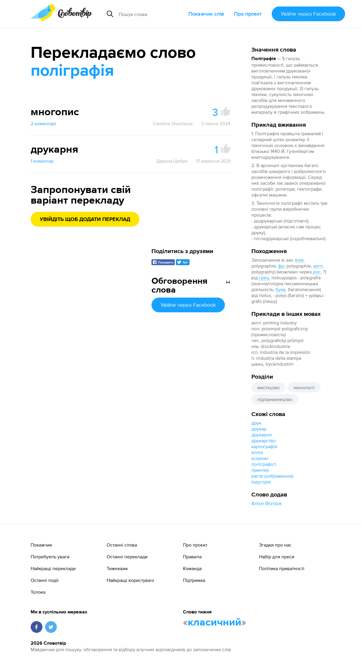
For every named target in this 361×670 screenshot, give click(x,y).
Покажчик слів (206, 14)
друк (256, 422)
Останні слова (122, 544)
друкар (258, 428)
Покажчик (41, 544)
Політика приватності (281, 568)
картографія (264, 446)
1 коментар (42, 161)
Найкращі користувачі (130, 580)
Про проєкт (248, 14)
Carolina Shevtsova (172, 123)
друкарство (263, 440)
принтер (260, 470)
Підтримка (194, 580)
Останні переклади (127, 556)
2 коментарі (43, 123)
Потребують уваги (50, 556)
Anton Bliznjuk (266, 503)
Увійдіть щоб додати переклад (85, 219)
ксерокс (260, 458)
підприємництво (274, 399)
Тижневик (117, 568)
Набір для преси (276, 556)
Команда (192, 568)
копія (257, 452)
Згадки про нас (275, 544)
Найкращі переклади (53, 568)
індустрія (261, 481)
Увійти (308, 14)
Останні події (45, 580)
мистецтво (268, 387)
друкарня (261, 434)
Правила (192, 556)
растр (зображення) (272, 475)
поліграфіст (263, 464)
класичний (214, 622)
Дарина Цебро (171, 161)
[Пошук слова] (151, 14)
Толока (38, 592)
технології (304, 387)
